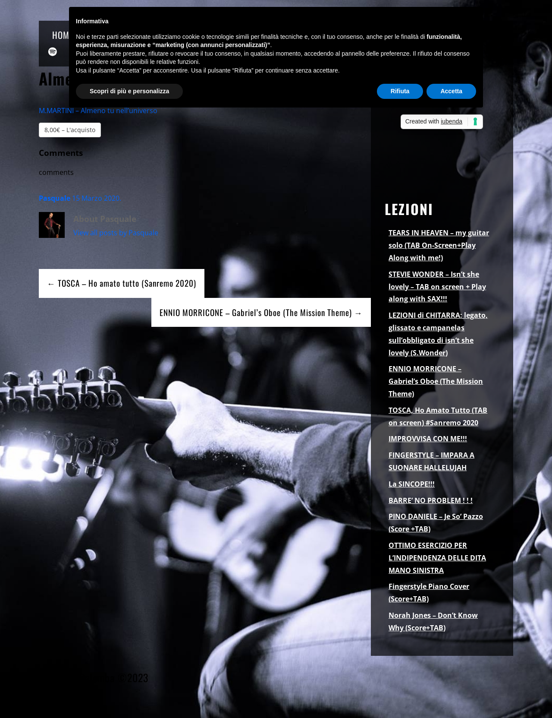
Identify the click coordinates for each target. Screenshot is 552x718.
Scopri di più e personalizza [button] (129, 91)
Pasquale (54, 198)
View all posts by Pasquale (115, 232)
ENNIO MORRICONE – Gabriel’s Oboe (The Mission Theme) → (261, 312)
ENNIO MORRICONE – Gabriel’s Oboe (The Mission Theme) (436, 381)
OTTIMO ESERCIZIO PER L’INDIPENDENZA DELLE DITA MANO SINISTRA (437, 558)
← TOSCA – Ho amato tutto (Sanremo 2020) (121, 283)
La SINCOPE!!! (412, 484)
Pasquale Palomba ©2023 (93, 677)
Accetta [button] (451, 91)
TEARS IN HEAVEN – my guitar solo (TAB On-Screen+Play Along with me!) (439, 245)
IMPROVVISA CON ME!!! (428, 438)
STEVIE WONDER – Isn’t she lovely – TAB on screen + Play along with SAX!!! (437, 286)
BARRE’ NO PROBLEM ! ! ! (431, 500)
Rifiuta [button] (400, 91)
